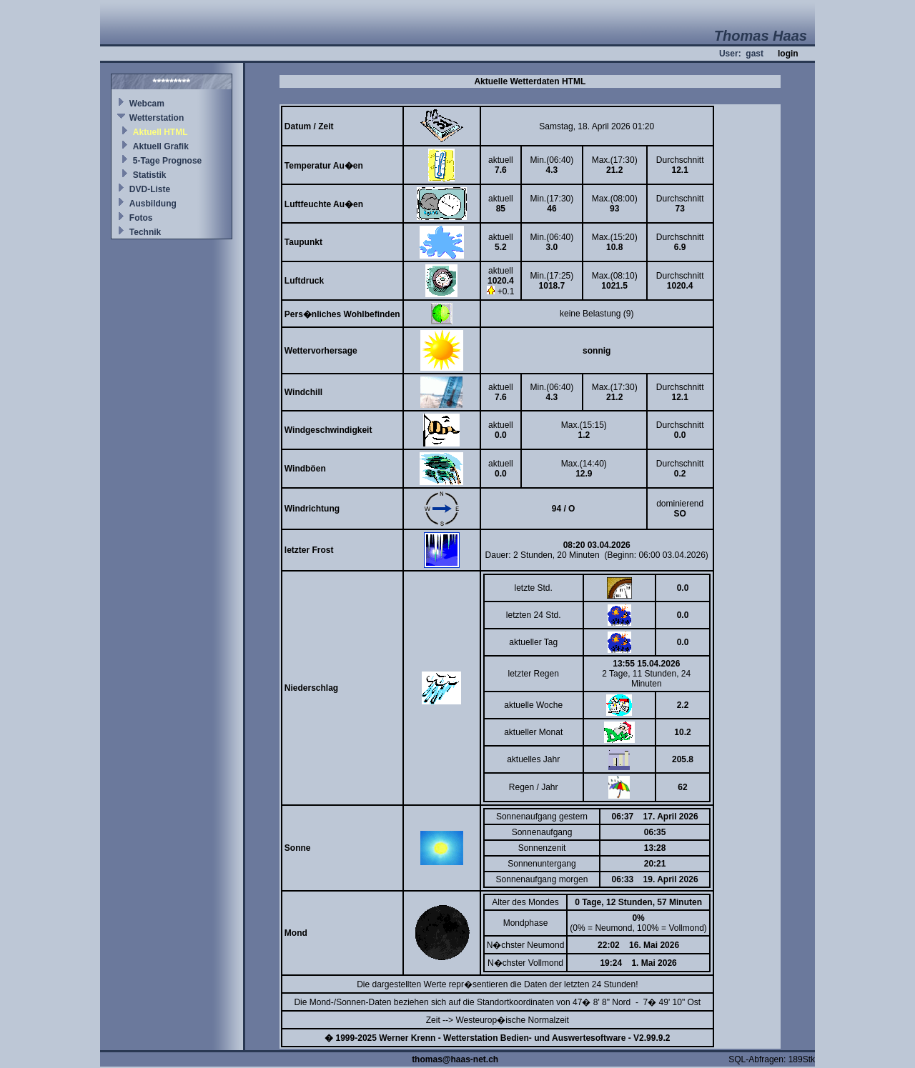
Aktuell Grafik (161, 146)
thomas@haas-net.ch (455, 1059)
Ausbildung (153, 204)
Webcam (146, 104)
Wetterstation (156, 118)
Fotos (141, 218)
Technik (145, 232)
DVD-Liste (149, 189)
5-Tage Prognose (167, 161)
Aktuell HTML (160, 132)
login (788, 54)
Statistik (150, 175)
